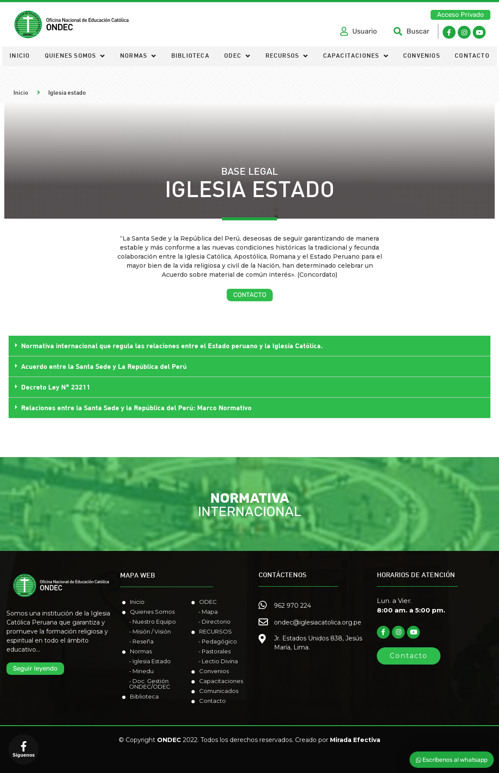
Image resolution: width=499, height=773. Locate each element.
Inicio (19, 56)
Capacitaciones (355, 56)
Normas (138, 56)
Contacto (472, 56)
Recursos (286, 56)
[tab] (249, 346)
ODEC (237, 56)
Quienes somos (75, 56)
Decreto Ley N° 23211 (55, 387)
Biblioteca (190, 56)
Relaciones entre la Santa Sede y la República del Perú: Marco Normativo (136, 407)
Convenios (421, 56)
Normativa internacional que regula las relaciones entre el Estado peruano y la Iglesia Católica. (172, 345)
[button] (460, 15)
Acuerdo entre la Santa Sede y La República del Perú (104, 366)
